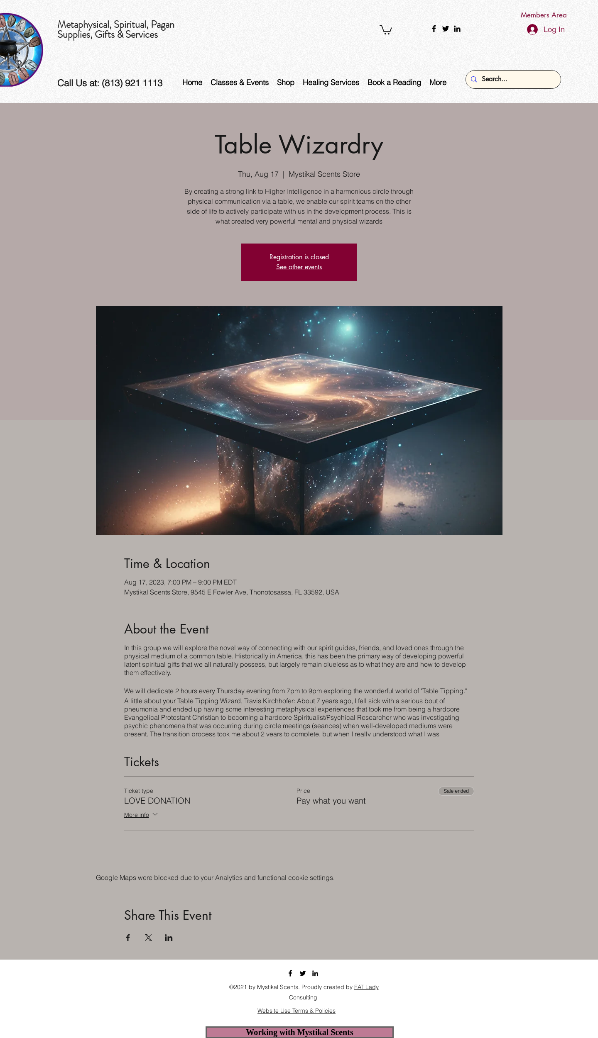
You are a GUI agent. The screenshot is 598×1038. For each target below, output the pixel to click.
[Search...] (512, 79)
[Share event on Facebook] (128, 937)
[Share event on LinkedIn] (169, 937)
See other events (299, 267)
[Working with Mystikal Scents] (300, 1032)
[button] (386, 29)
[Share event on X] (148, 937)
